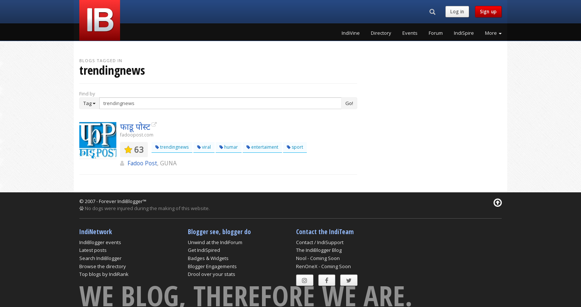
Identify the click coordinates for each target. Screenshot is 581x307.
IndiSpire (464, 33)
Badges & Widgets (208, 258)
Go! (349, 103)
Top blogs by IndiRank (104, 274)
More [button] (493, 33)
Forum (436, 33)
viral (204, 147)
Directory (381, 33)
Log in (457, 12)
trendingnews (172, 147)
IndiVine (351, 33)
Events (410, 33)
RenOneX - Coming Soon (323, 266)
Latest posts (93, 250)
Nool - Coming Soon (318, 258)
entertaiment (262, 147)
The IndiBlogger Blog (319, 250)
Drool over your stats (211, 274)
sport (295, 147)
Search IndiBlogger (100, 258)
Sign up (488, 12)
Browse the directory (102, 266)
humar (228, 147)
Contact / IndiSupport (319, 242)
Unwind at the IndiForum (215, 242)
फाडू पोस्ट (135, 126)
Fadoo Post (142, 163)
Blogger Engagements (212, 266)
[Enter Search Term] (220, 103)
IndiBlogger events (100, 242)
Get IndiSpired (204, 250)
